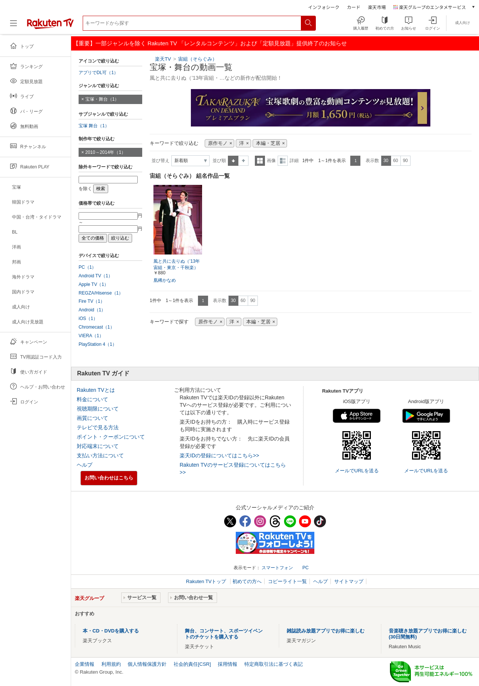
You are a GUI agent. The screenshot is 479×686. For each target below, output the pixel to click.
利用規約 (111, 664)
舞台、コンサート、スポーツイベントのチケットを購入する (224, 634)
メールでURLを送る (357, 470)
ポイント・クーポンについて (111, 437)
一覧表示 (260, 161)
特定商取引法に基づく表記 (273, 664)
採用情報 (227, 664)
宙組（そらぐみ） (197, 59)
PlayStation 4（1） (98, 344)
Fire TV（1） (92, 301)
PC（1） (88, 267)
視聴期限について (98, 409)
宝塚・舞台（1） (102, 99)
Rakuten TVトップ (207, 581)
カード (353, 7)
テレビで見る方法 (98, 427)
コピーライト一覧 (287, 581)
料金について (92, 399)
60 (395, 160)
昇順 (233, 161)
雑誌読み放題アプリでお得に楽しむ (325, 631)
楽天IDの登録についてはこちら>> (219, 455)
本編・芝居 (268, 143)
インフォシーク (323, 7)
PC (305, 567)
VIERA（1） (91, 335)
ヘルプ (84, 465)
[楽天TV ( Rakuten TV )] (50, 26)
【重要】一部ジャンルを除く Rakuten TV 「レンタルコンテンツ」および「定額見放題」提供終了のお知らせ (210, 43)
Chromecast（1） (97, 327)
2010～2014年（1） (105, 152)
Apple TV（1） (94, 284)
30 (385, 160)
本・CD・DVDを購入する (111, 631)
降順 (243, 161)
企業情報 (84, 664)
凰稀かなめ (164, 280)
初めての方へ (247, 581)
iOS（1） (88, 318)
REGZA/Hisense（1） (101, 293)
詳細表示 (283, 161)
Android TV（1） (96, 275)
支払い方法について (100, 455)
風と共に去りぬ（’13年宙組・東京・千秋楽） (176, 264)
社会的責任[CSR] (192, 664)
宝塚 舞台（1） (94, 125)
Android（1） (92, 309)
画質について (92, 418)
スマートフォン (277, 567)
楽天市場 (377, 7)
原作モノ (218, 143)
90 (405, 160)
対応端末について (98, 446)
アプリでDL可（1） (98, 72)
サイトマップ (348, 581)
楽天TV (163, 59)
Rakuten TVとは (96, 390)
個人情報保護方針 (147, 664)
